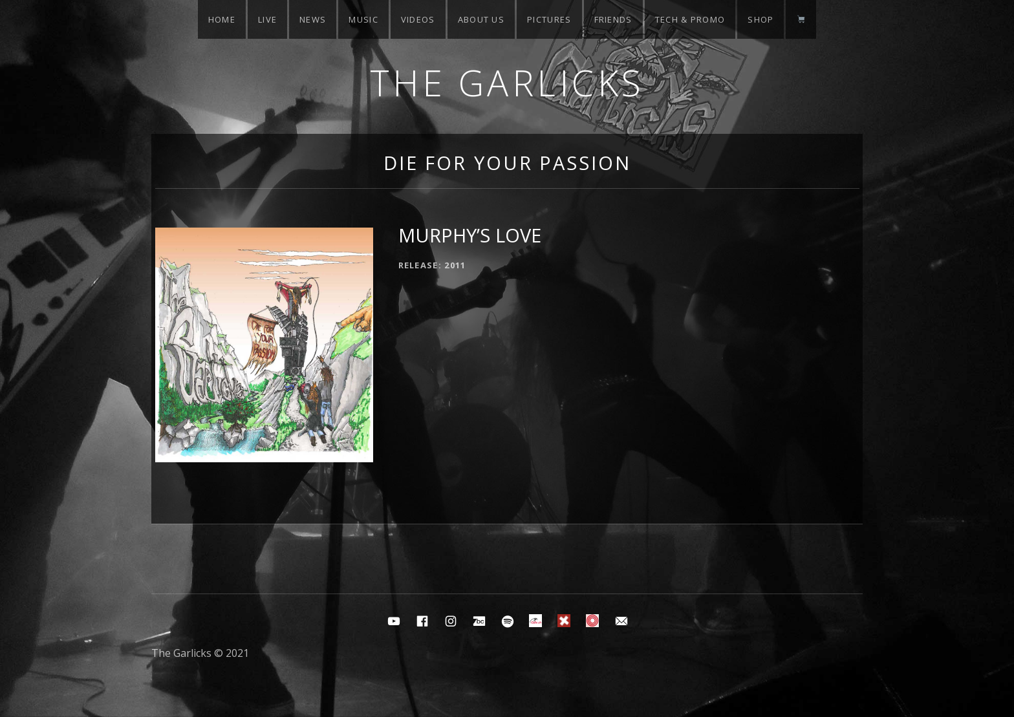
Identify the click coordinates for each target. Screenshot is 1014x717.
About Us (481, 19)
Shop (760, 19)
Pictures (549, 19)
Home (221, 19)
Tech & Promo (690, 19)
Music (363, 19)
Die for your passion (507, 162)
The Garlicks (507, 82)
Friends (613, 19)
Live (267, 19)
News (312, 19)
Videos (418, 19)
